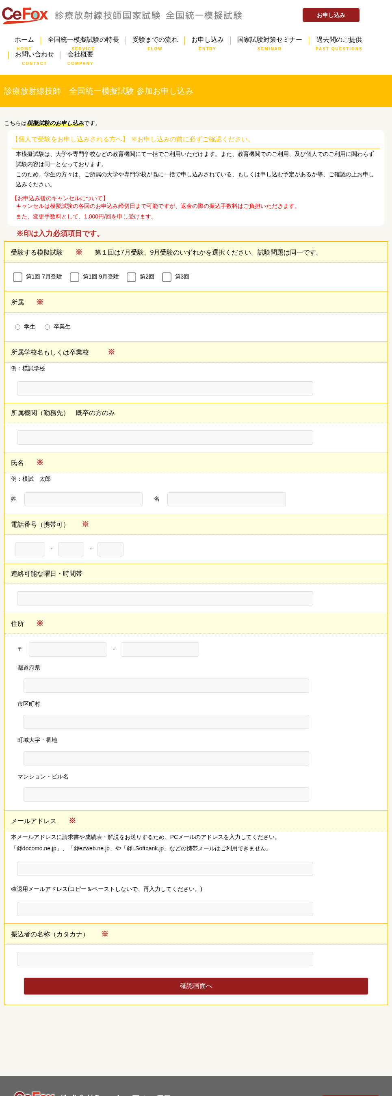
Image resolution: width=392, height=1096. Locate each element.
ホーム (24, 41)
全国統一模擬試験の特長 (83, 41)
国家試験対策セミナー (269, 41)
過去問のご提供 (339, 41)
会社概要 (80, 55)
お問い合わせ (34, 55)
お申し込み (331, 15)
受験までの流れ (155, 41)
